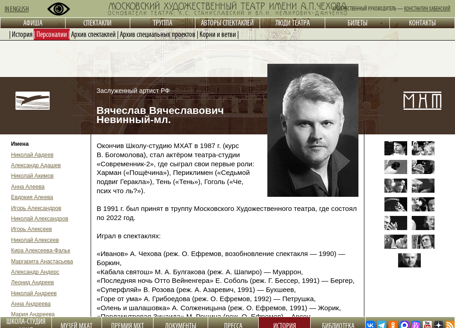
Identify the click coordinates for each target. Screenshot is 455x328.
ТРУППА (162, 22)
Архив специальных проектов (157, 34)
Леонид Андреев (32, 282)
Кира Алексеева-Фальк (40, 250)
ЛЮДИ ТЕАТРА (293, 22)
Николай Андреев (33, 293)
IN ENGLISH (17, 9)
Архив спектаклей (93, 34)
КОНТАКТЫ (422, 22)
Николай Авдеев (32, 155)
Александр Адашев (36, 165)
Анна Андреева (31, 304)
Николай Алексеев (35, 240)
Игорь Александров (36, 208)
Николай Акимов (32, 176)
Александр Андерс (35, 272)
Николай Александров (39, 218)
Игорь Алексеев (31, 229)
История (22, 34)
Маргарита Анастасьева (42, 261)
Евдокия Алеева (32, 197)
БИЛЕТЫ (358, 22)
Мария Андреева (33, 314)
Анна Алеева (27, 187)
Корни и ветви (217, 34)
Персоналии (51, 34)
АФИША (32, 22)
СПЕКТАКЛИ (97, 22)
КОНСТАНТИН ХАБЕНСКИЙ (427, 8)
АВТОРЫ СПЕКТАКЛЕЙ (227, 22)
